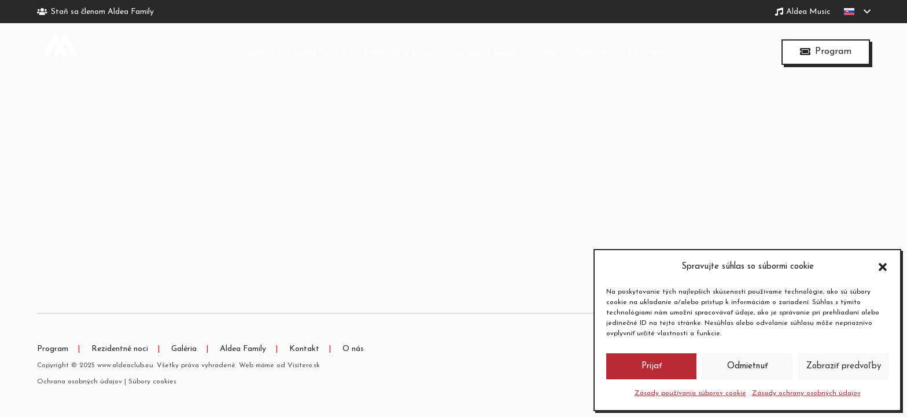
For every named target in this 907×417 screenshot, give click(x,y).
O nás (353, 349)
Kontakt (304, 349)
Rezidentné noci (119, 349)
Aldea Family (243, 349)
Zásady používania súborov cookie (690, 393)
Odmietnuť (747, 366)
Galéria (184, 349)
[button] (882, 267)
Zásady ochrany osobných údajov (806, 393)
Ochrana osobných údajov (79, 381)
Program (52, 349)
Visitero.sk (303, 365)
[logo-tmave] (60, 52)
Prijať (651, 366)
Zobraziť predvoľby (843, 366)
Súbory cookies (152, 381)
